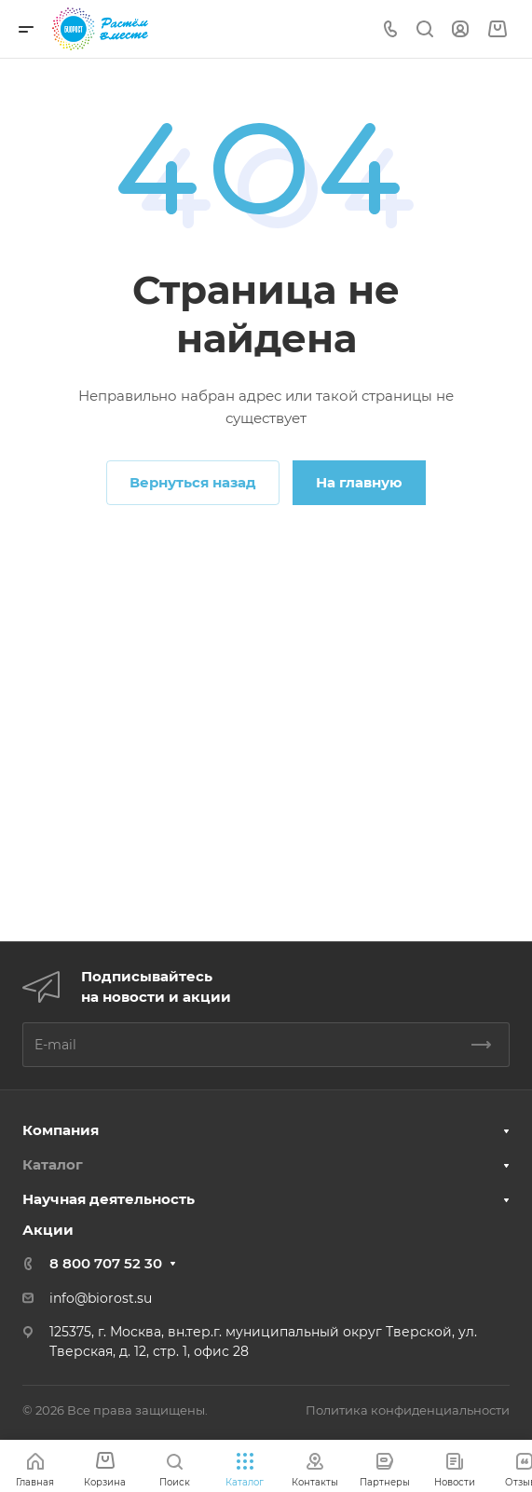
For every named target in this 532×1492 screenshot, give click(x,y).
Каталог (52, 1164)
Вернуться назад (193, 482)
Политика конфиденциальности (408, 1410)
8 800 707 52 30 (105, 1263)
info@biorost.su (100, 1298)
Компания (60, 1130)
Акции (48, 1230)
